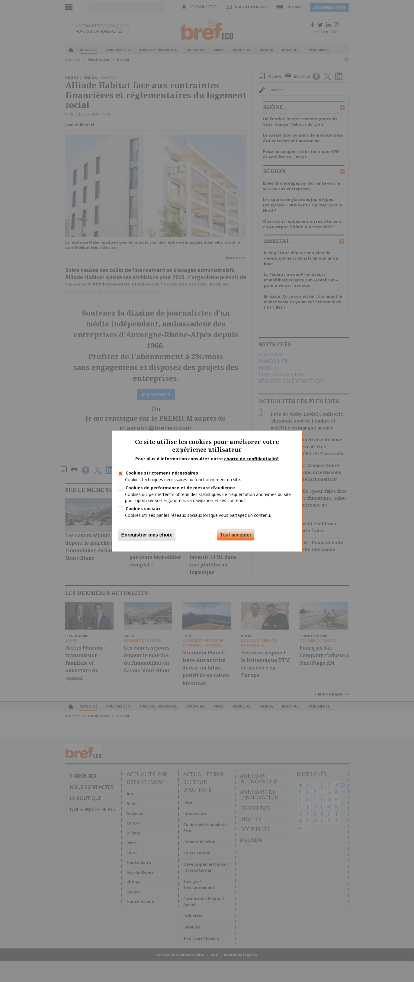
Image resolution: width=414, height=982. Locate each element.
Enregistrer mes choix (146, 534)
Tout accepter (236, 534)
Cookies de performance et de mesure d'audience (180, 488)
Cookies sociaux (143, 508)
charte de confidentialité (251, 459)
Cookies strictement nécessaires (162, 473)
